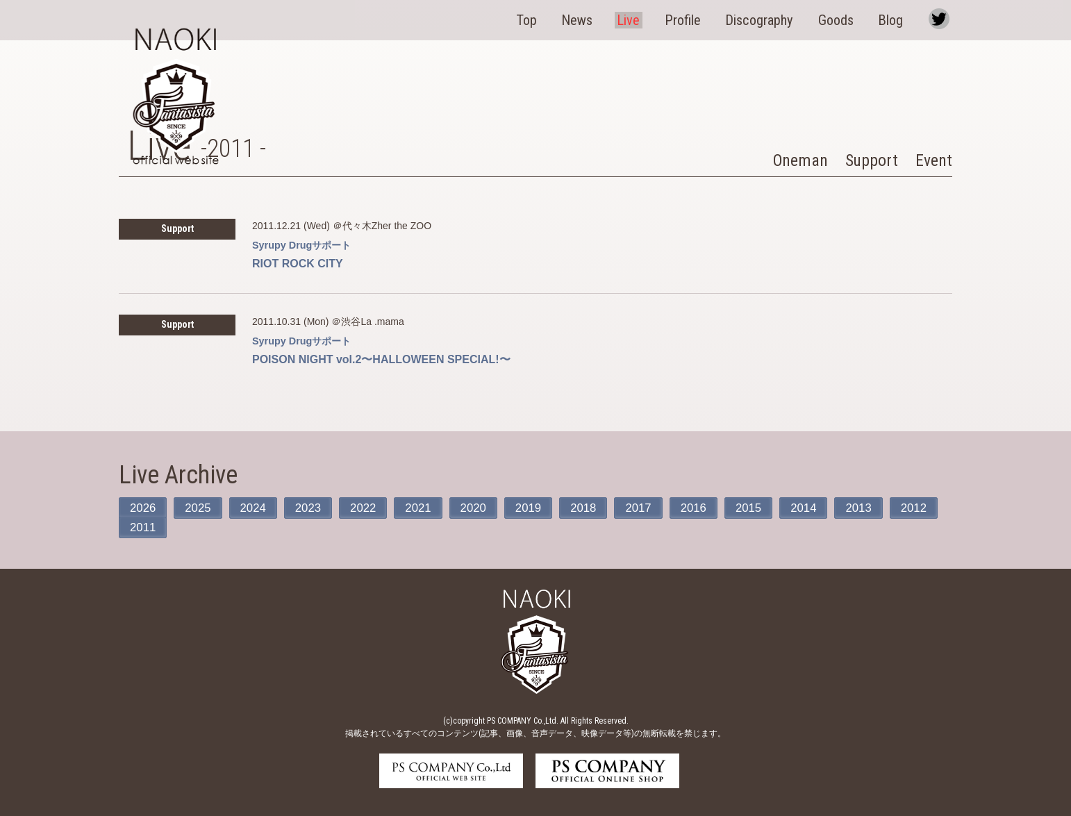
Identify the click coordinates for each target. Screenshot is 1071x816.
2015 (771, 508)
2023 (315, 508)
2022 (371, 508)
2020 (485, 508)
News (591, 18)
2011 (201, 527)
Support (866, 159)
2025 (201, 508)
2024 (258, 508)
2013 (885, 508)
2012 (144, 527)
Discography (768, 18)
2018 (599, 508)
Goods (843, 18)
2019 (542, 508)
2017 (656, 508)
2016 (713, 508)
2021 (428, 508)
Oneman (791, 159)
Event (932, 159)
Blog (896, 18)
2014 (828, 508)
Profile (692, 18)
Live (640, 18)
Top (542, 18)
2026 (144, 508)
